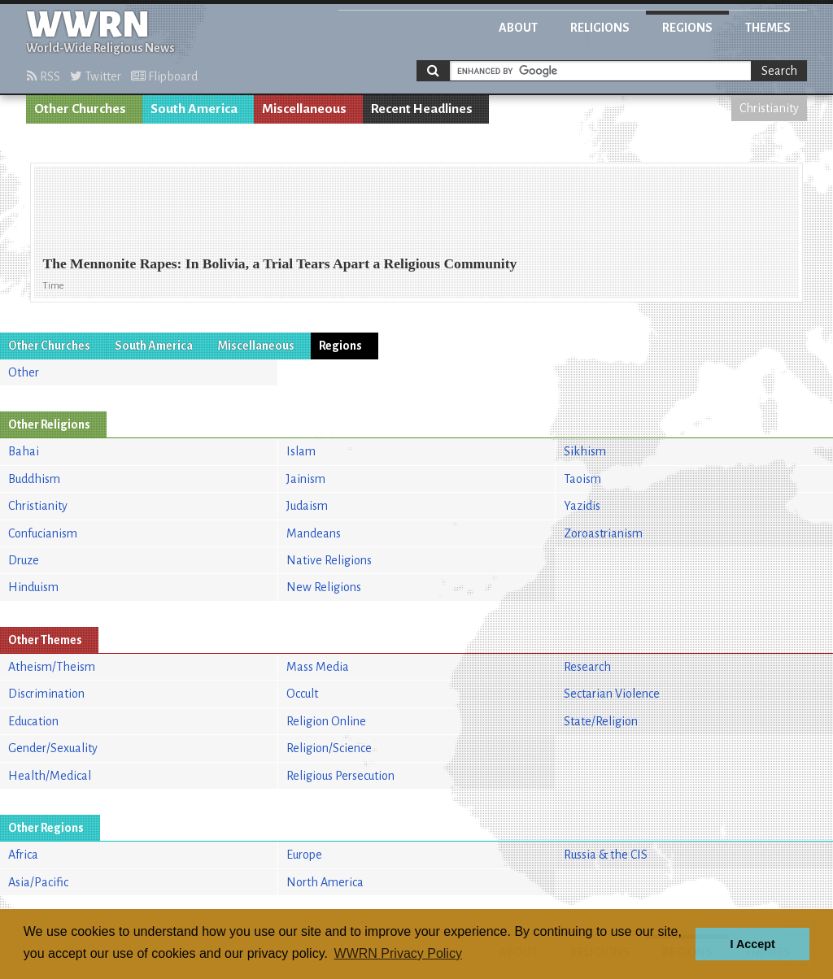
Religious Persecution (340, 775)
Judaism (307, 505)
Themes (768, 27)
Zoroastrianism (603, 533)
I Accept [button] (752, 944)
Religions (600, 27)
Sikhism (585, 451)
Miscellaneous (304, 109)
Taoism (582, 478)
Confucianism (42, 533)
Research (587, 666)
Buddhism (34, 478)
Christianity (769, 108)
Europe (304, 854)
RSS (43, 76)
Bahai (23, 451)
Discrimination (46, 693)
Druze (23, 560)
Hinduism (33, 587)
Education (33, 721)
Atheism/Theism (51, 666)
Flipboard (164, 76)
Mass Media (317, 666)
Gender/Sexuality (53, 748)
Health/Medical (49, 775)
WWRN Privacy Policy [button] (398, 953)
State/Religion (601, 721)
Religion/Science (329, 748)
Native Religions (329, 560)
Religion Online (326, 721)
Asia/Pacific (38, 882)
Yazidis (582, 505)
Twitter (95, 76)
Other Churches (80, 109)
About (518, 27)
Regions (687, 27)
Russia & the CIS (606, 854)
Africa (23, 854)
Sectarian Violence (612, 693)
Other (23, 372)
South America (194, 109)
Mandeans (313, 533)
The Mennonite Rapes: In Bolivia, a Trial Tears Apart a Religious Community (279, 263)
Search (779, 70)
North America (325, 882)
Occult (302, 693)
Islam (301, 451)
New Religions (323, 587)
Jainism (305, 478)
